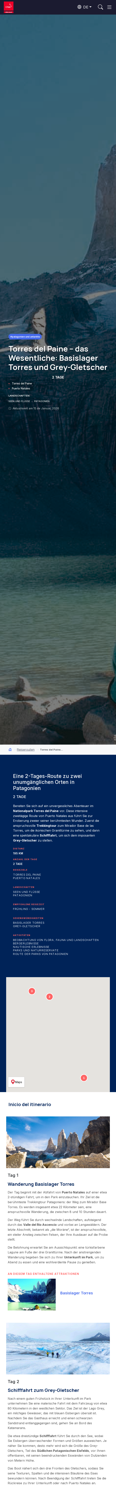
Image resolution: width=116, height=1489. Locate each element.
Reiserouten (26, 749)
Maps (16, 1082)
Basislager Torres (28, 922)
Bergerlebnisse (26, 943)
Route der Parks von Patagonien (40, 954)
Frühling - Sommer (29, 909)
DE (82, 7)
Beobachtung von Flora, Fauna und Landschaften (56, 940)
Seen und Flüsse (26, 892)
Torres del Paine (22, 383)
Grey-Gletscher (26, 926)
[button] (84, 1078)
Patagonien (22, 895)
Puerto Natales (21, 388)
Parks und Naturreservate (36, 950)
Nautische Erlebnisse (31, 947)
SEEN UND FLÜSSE (19, 401)
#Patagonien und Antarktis (25, 336)
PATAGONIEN (42, 401)
